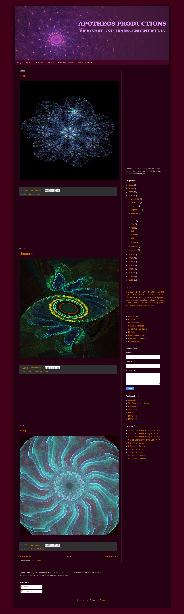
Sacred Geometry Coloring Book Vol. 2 (144, 433)
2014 (131, 269)
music (135, 300)
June (133, 221)
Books (29, 62)
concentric (137, 294)
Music (51, 62)
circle (28, 549)
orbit (22, 431)
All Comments (28, 591)
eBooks (40, 62)
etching (132, 305)
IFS (33, 194)
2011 (131, 280)
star (159, 294)
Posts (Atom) (36, 561)
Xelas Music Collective (137, 329)
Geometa (132, 400)
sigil (157, 303)
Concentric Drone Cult (137, 338)
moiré (38, 194)
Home (68, 556)
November (135, 202)
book (149, 303)
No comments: (36, 190)
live (153, 303)
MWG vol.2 (132, 416)
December (135, 199)
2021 (131, 189)
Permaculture (133, 342)
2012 (131, 276)
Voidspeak (132, 410)
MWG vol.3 (132, 419)
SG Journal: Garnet (136, 443)
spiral (38, 371)
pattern (152, 294)
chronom (26, 254)
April (133, 228)
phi (163, 294)
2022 (131, 185)
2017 (131, 258)
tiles (139, 303)
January (134, 250)
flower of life (131, 303)
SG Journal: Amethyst (137, 459)
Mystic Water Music (136, 335)
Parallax (131, 319)
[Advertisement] (68, 222)
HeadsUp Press (65, 62)
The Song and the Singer (138, 403)
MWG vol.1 (132, 413)
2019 (131, 196)
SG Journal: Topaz (136, 452)
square (129, 300)
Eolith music (133, 316)
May (133, 224)
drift (22, 76)
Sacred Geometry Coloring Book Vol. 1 (144, 430)
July (133, 217)
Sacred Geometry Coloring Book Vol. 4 (144, 440)
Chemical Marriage (136, 326)
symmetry (44, 371)
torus (42, 549)
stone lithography (148, 305)
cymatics (161, 297)
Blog (19, 62)
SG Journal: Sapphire (137, 446)
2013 (131, 273)
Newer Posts (25, 556)
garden (162, 303)
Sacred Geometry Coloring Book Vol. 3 (144, 437)
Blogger (103, 600)
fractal (29, 194)
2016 (131, 262)
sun (143, 297)
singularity (144, 300)
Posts (24, 587)
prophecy (161, 300)
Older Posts (111, 556)
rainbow (137, 297)
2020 (131, 192)
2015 (131, 265)
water (154, 297)
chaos (129, 297)
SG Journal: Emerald (136, 456)
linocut (144, 303)
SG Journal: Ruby (135, 449)
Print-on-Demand (86, 62)
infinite (152, 300)
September (136, 210)
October (134, 206)
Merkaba (132, 332)
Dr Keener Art (134, 323)
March (134, 243)
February (135, 246)
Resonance (133, 406)
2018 (131, 255)
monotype (139, 305)
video (128, 305)
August (134, 213)
